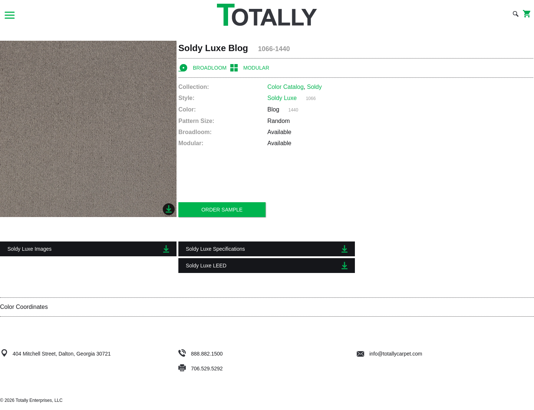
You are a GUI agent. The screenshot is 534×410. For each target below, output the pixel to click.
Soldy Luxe (282, 98)
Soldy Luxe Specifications (266, 249)
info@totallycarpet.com (389, 354)
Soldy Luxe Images (88, 249)
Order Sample (222, 210)
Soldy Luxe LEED (266, 265)
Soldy (314, 87)
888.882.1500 (207, 354)
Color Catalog (285, 87)
